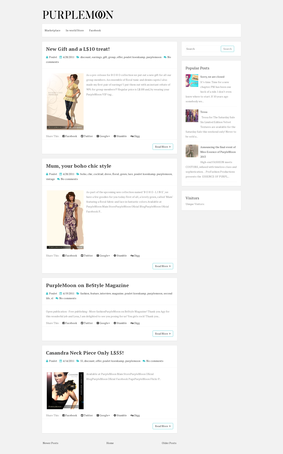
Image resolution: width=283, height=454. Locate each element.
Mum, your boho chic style (78, 165)
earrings (97, 57)
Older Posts (169, 443)
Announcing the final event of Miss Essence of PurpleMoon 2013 (218, 151)
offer (120, 57)
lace (130, 174)
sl (52, 298)
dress (107, 174)
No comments (69, 179)
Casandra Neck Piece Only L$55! (85, 352)
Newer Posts (50, 443)
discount (85, 57)
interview (105, 293)
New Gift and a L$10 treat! (78, 49)
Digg (135, 136)
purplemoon (153, 57)
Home (110, 443)
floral (115, 174)
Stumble (120, 136)
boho (83, 174)
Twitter (87, 136)
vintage (50, 179)
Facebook (95, 30)
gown (123, 174)
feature (94, 293)
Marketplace (52, 30)
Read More (163, 146)
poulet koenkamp (134, 57)
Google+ (103, 136)
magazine (117, 293)
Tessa (203, 112)
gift (105, 57)
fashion (84, 293)
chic (90, 174)
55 (81, 361)
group (112, 57)
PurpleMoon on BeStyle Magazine (87, 285)
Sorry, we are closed (212, 76)
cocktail (98, 174)
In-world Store (75, 30)
